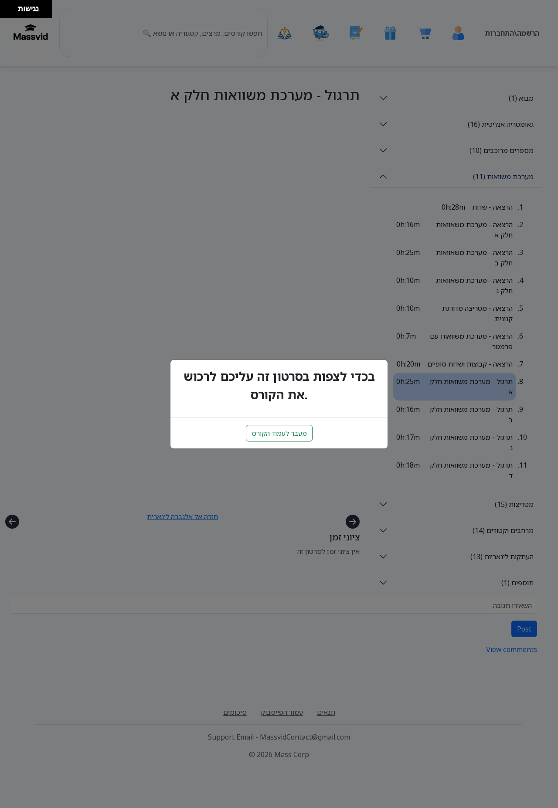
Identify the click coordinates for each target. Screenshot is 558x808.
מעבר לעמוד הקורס (279, 433)
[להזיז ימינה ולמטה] (11, 11)
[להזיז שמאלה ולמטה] (6, 11)
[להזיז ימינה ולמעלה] (11, 6)
